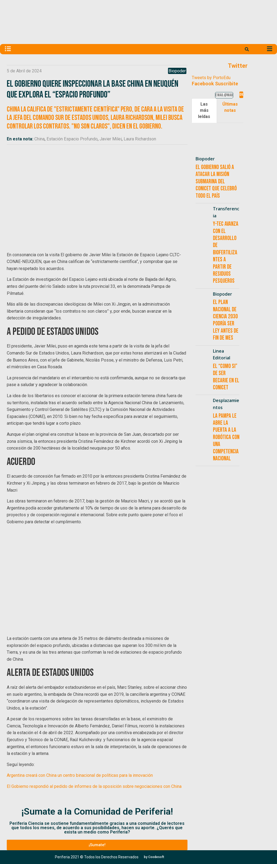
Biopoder (177, 70)
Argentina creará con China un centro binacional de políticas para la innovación (80, 775)
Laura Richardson (140, 138)
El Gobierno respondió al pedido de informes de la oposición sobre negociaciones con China (94, 786)
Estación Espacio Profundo (72, 138)
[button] (97, 845)
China (39, 138)
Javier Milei (111, 138)
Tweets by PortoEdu (211, 77)
